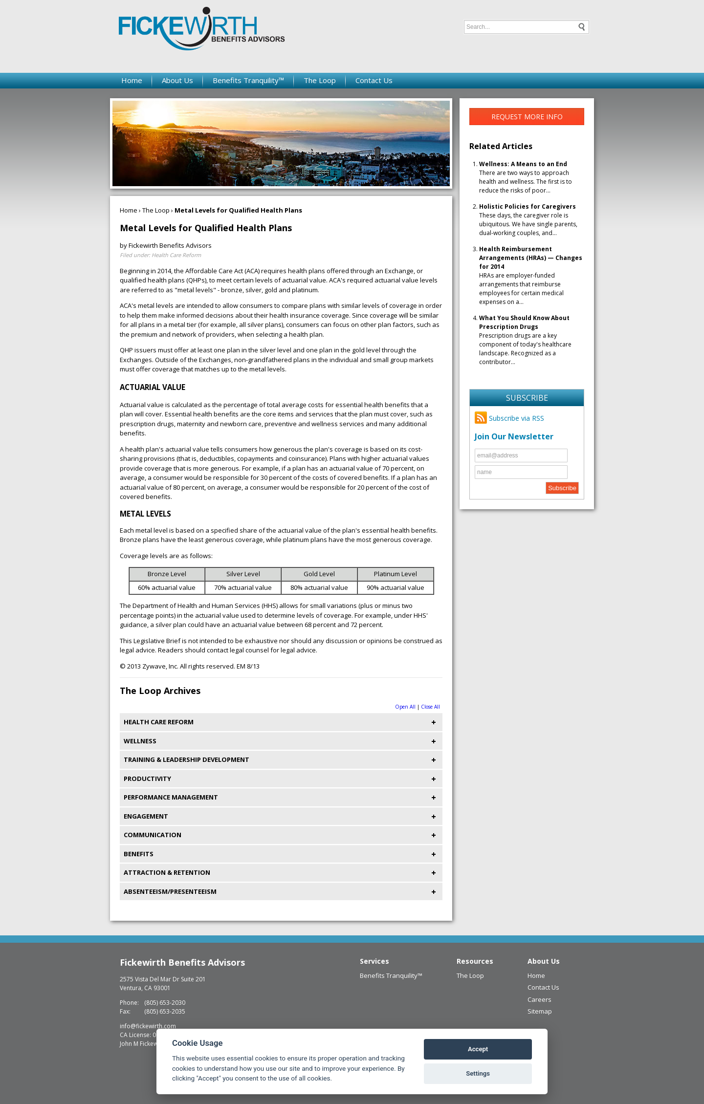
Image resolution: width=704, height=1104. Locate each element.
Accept (478, 1049)
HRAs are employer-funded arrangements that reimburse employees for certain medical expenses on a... (530, 275)
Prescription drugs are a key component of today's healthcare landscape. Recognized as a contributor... (525, 340)
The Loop (320, 80)
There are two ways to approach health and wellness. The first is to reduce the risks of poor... (525, 177)
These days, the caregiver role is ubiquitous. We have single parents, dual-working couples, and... (528, 219)
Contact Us (374, 80)
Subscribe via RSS (509, 418)
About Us (177, 80)
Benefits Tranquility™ (248, 80)
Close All (430, 706)
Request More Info (527, 116)
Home (131, 80)
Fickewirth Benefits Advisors (182, 962)
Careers (539, 999)
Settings (478, 1073)
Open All (405, 706)
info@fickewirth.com (148, 1026)
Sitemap (540, 1011)
